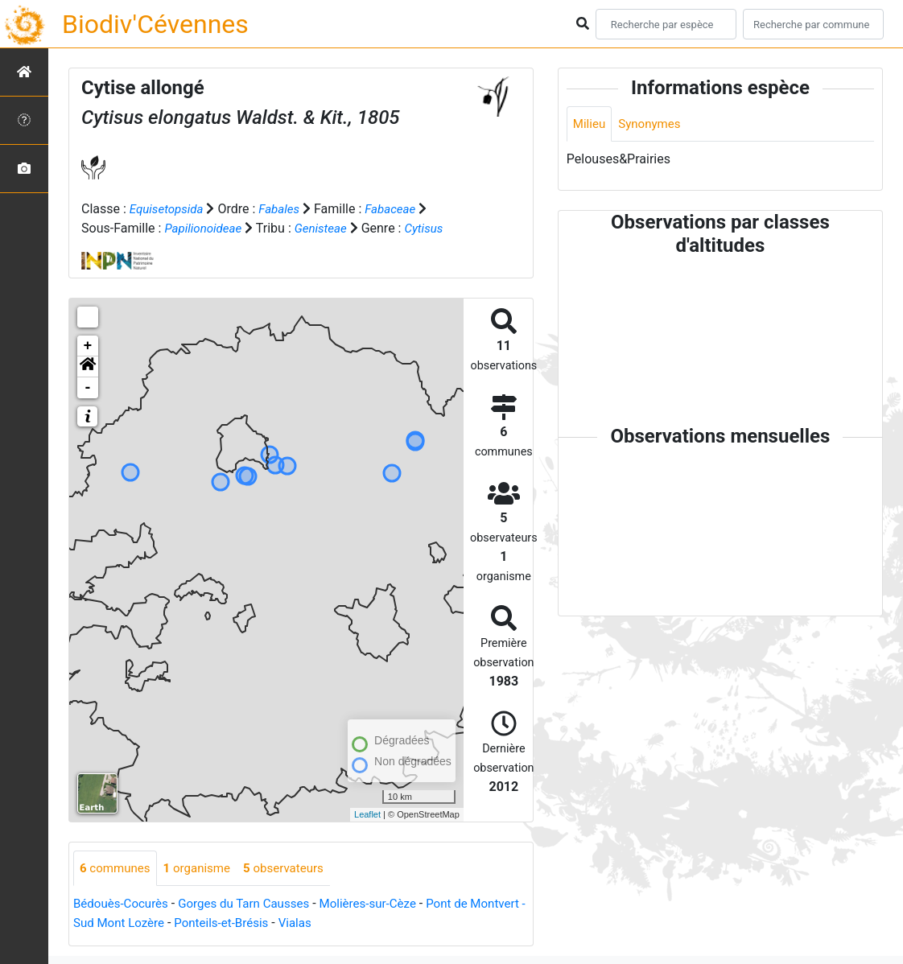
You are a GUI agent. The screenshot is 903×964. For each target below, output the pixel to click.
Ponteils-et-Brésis (291, 924)
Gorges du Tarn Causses (254, 905)
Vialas (369, 924)
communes (117, 868)
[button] (87, 366)
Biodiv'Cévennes (155, 24)
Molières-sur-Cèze (384, 905)
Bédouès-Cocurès (123, 905)
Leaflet (367, 814)
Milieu (590, 124)
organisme (203, 868)
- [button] (88, 388)
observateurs (294, 868)
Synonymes (654, 124)
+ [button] (88, 346)
